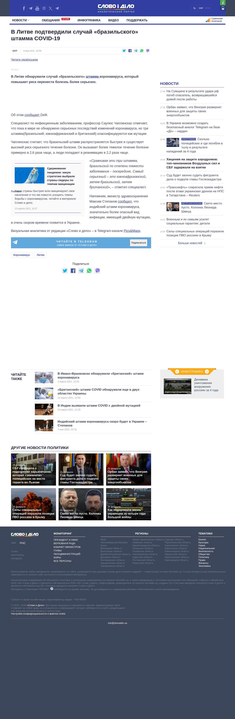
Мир (14, 51)
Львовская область (143, 642)
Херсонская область (175, 639)
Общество (204, 645)
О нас (15, 642)
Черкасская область (175, 645)
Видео (113, 20)
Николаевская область (145, 645)
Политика (203, 648)
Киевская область (142, 633)
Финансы (203, 654)
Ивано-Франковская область (148, 630)
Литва (40, 345)
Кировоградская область (146, 636)
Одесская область (143, 648)
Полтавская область (144, 651)
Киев (103, 630)
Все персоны (62, 652)
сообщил (125, 292)
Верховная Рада (64, 634)
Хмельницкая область (176, 642)
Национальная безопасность (206, 641)
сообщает (33, 206)
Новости (21, 20)
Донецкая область (110, 648)
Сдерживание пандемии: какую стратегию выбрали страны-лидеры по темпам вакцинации (61, 267)
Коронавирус (21, 345)
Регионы (141, 624)
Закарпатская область (112, 654)
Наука (201, 636)
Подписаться (138, 333)
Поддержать (136, 20)
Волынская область (111, 642)
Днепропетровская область (115, 645)
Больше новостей (191, 243)
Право (201, 651)
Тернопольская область (177, 633)
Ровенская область (143, 654)
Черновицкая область (176, 651)
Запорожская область (112, 657)
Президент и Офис (66, 631)
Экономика (204, 657)
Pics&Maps (132, 322)
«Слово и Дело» (35, 696)
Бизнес (202, 630)
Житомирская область (112, 651)
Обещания (56, 20)
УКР (201, 8)
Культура (203, 633)
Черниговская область (176, 648)
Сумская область (173, 630)
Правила (16, 649)
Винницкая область (111, 639)
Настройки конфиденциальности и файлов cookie (38, 704)
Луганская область (143, 639)
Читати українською (24, 59)
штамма (93, 168)
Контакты (17, 646)
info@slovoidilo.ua (117, 714)
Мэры (57, 648)
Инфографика (89, 20)
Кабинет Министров (67, 638)
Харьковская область (176, 636)
